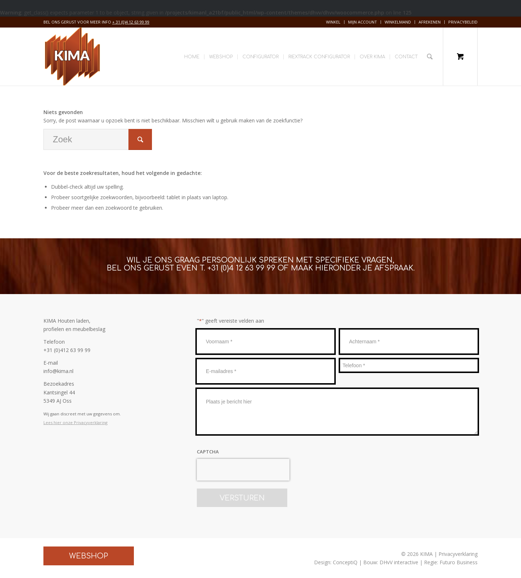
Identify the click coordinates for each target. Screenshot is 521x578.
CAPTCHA (208, 451)
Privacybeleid (463, 22)
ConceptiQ (345, 562)
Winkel (333, 22)
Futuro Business (459, 562)
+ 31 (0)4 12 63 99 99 (130, 22)
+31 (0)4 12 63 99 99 (241, 268)
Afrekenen (430, 22)
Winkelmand (398, 22)
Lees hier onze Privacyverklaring (75, 422)
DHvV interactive (399, 562)
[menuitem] (333, 22)
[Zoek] (429, 56)
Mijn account (362, 22)
